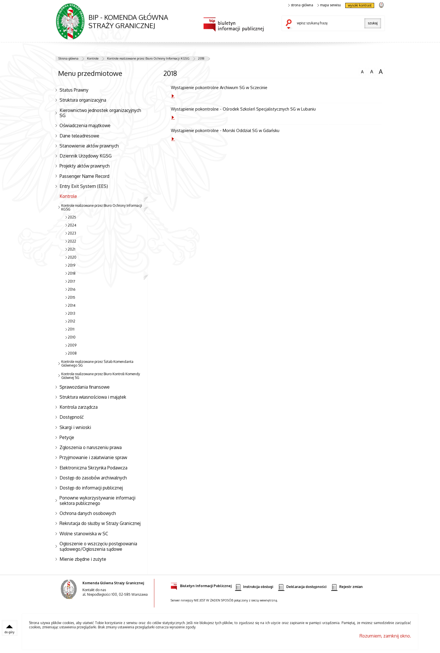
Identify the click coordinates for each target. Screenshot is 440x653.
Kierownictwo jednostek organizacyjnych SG (100, 113)
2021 (71, 249)
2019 (71, 265)
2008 (72, 353)
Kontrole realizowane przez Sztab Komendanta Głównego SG (97, 363)
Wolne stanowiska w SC (84, 533)
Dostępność (72, 417)
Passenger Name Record (84, 176)
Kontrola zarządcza (79, 407)
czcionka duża (380, 71)
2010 (72, 337)
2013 (71, 313)
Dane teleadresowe (79, 136)
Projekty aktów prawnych (85, 166)
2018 (201, 58)
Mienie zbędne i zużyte (83, 559)
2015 (71, 297)
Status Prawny (74, 90)
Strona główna (68, 58)
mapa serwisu (329, 5)
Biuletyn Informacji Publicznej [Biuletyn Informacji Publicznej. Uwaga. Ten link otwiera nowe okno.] (201, 585)
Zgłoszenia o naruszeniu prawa (91, 447)
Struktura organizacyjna (83, 100)
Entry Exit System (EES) (84, 186)
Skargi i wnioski (75, 427)
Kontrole (92, 58)
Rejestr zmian (347, 587)
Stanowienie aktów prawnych (89, 146)
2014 (71, 305)
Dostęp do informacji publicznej (91, 488)
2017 (71, 281)
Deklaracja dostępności (302, 587)
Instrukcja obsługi (254, 587)
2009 (72, 345)
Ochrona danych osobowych (88, 513)
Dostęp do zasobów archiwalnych (93, 478)
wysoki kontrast (360, 5)
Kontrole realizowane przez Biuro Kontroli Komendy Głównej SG (100, 376)
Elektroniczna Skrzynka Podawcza (93, 468)
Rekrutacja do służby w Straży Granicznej (100, 523)
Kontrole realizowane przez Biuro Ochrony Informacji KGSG (148, 58)
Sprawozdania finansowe (85, 387)
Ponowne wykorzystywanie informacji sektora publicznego (97, 500)
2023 (72, 233)
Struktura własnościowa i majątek (93, 397)
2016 (71, 289)
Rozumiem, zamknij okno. (385, 636)
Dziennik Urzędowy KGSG (86, 156)
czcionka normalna (362, 71)
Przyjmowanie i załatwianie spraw (93, 457)
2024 (72, 225)
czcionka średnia (371, 71)
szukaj (290, 24)
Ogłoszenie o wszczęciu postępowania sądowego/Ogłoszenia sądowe (98, 546)
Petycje (67, 437)
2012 (71, 321)
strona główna (300, 5)
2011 (71, 329)
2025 (72, 217)
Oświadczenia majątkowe (85, 125)
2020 (72, 257)
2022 (72, 241)
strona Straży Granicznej (381, 4)
